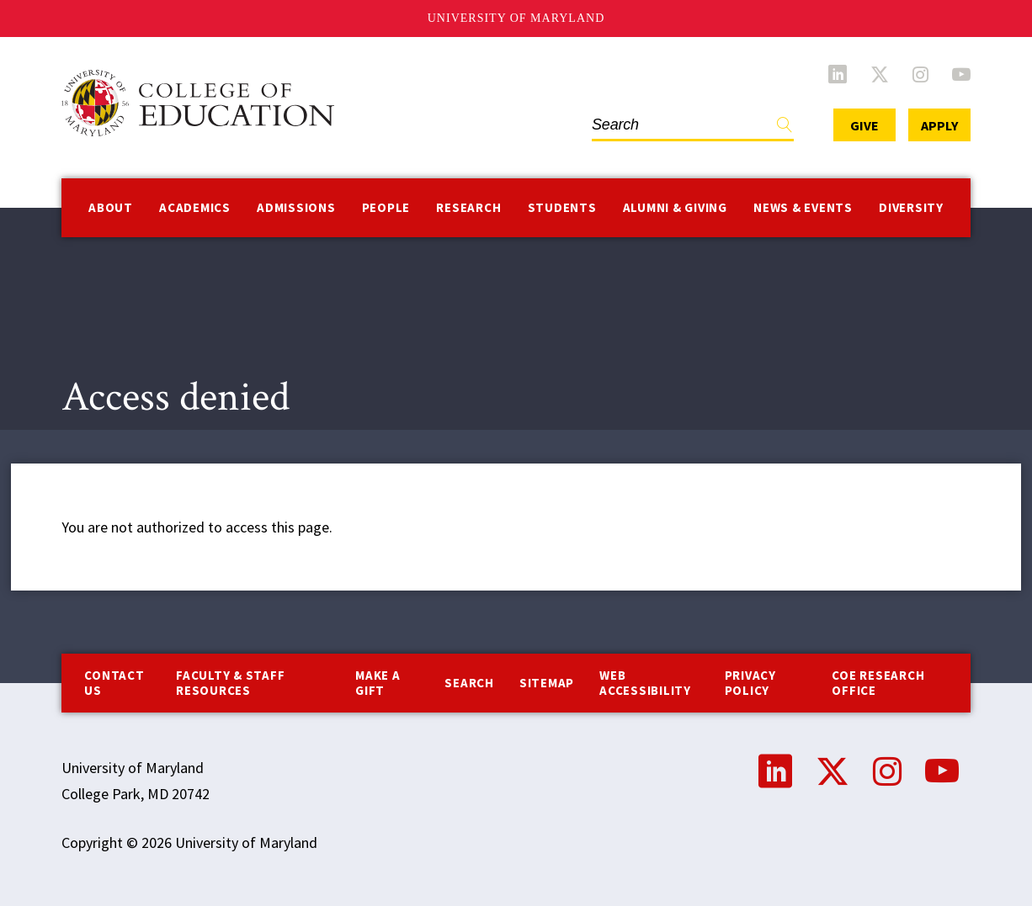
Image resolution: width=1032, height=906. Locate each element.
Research (468, 207)
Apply (939, 125)
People (386, 207)
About (110, 207)
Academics (195, 207)
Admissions (296, 207)
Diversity (911, 207)
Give (864, 125)
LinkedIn (837, 74)
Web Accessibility (645, 682)
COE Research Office (878, 682)
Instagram (920, 74)
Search (469, 683)
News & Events (803, 207)
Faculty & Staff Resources (230, 682)
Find (785, 128)
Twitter (879, 74)
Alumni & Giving (675, 207)
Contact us (114, 682)
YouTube (961, 74)
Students (562, 207)
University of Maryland (516, 18)
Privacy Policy (750, 682)
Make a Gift (378, 682)
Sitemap (546, 683)
